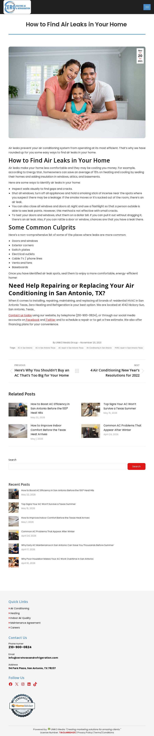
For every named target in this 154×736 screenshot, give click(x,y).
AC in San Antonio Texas (45, 348)
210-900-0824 (20, 647)
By (65, 342)
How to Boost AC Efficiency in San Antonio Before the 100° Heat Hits (50, 408)
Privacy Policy (84, 732)
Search (12, 459)
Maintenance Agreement (25, 623)
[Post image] (18, 409)
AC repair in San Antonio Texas (71, 348)
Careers (14, 627)
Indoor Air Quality (20, 618)
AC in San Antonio (25, 348)
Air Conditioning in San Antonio (99, 348)
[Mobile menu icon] (147, 7)
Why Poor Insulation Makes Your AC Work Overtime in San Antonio (57, 558)
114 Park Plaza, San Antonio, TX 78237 (32, 668)
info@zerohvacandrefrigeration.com (33, 657)
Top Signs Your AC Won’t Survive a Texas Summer (120, 406)
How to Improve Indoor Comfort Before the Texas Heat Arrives (48, 429)
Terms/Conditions (104, 732)
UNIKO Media (56, 729)
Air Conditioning (19, 608)
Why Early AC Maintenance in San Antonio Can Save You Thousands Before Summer (67, 545)
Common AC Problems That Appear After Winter (122, 427)
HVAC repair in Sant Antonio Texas (129, 348)
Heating (14, 613)
